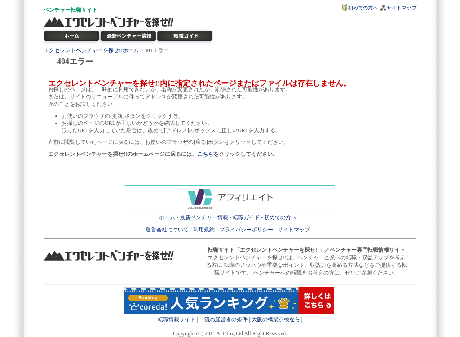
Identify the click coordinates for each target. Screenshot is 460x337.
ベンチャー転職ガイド (185, 36)
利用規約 (204, 229)
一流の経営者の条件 (223, 319)
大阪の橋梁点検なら (276, 319)
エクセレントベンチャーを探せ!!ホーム (91, 50)
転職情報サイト (176, 319)
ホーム (167, 217)
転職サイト (84, 10)
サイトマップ (401, 7)
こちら (205, 154)
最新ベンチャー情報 (128, 36)
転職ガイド (246, 217)
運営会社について (167, 229)
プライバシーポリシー (246, 229)
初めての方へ (363, 7)
